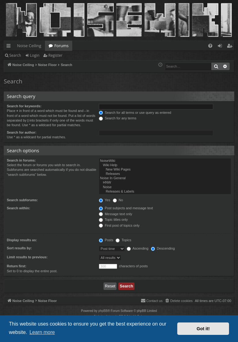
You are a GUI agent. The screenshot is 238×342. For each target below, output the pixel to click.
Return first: (16, 266)
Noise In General (165, 178)
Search (15, 55)
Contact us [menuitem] (152, 300)
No (118, 200)
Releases (165, 174)
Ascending (137, 248)
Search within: (18, 208)
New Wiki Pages (165, 169)
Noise (165, 187)
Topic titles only (113, 219)
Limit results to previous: (27, 257)
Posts (106, 240)
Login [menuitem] (221, 47)
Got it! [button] (203, 328)
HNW (165, 182)
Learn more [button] (42, 332)
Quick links (9, 47)
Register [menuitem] (230, 47)
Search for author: (21, 132)
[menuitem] (210, 46)
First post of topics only (119, 225)
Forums (61, 45)
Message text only (115, 214)
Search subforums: (22, 200)
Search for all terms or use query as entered (135, 112)
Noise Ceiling (29, 45)
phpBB (103, 311)
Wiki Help (165, 165)
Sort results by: (19, 248)
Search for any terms (117, 118)
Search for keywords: (24, 106)
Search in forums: (21, 160)
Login (34, 55)
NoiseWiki (165, 161)
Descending (163, 248)
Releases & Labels (165, 191)
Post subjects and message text (126, 208)
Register (55, 55)
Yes (104, 200)
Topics (123, 240)
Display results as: (22, 240)
